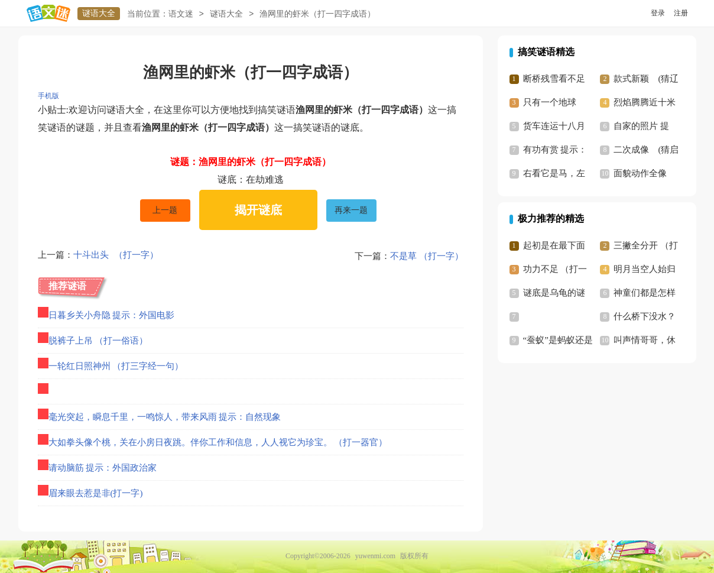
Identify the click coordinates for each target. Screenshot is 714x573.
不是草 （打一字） (426, 256)
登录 (658, 13)
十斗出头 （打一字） (115, 256)
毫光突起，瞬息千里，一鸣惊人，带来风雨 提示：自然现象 (164, 417)
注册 (681, 13)
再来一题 (351, 210)
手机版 (48, 96)
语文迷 (180, 13)
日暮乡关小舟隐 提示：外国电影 (111, 315)
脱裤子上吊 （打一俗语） (98, 340)
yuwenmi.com (375, 556)
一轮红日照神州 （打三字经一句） (116, 366)
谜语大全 (98, 13)
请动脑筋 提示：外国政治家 (102, 467)
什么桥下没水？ (645, 316)
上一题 (164, 210)
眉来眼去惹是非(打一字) (95, 493)
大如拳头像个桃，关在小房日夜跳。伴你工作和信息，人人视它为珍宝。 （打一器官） (218, 442)
